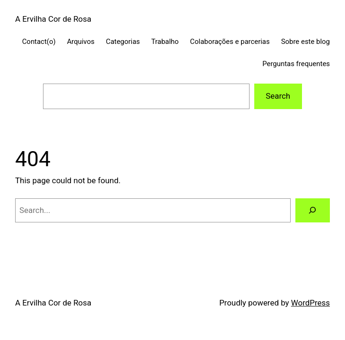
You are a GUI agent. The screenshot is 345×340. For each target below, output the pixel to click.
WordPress (310, 302)
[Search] (312, 210)
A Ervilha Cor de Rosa (53, 19)
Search (278, 96)
